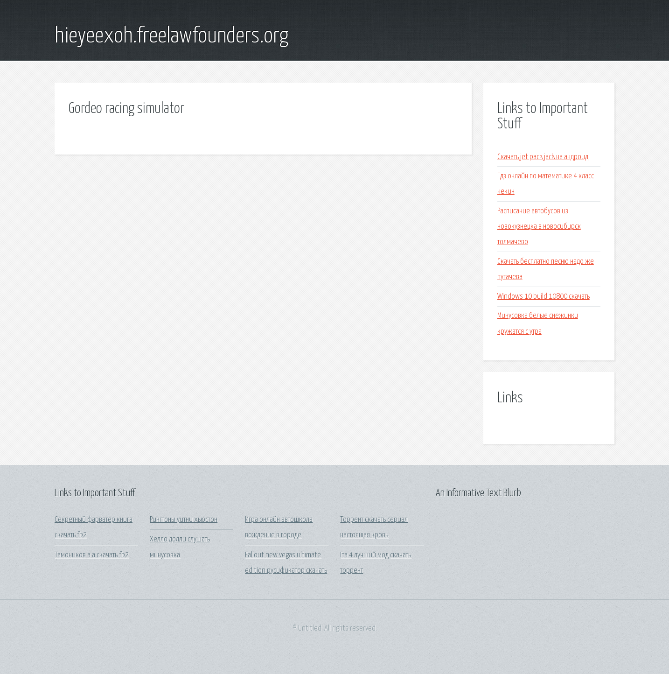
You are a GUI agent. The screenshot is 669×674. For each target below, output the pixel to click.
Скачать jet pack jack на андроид (542, 157)
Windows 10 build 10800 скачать (543, 297)
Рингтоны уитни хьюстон (183, 520)
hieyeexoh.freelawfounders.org (171, 36)
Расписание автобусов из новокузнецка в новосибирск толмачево (539, 226)
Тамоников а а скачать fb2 (92, 555)
